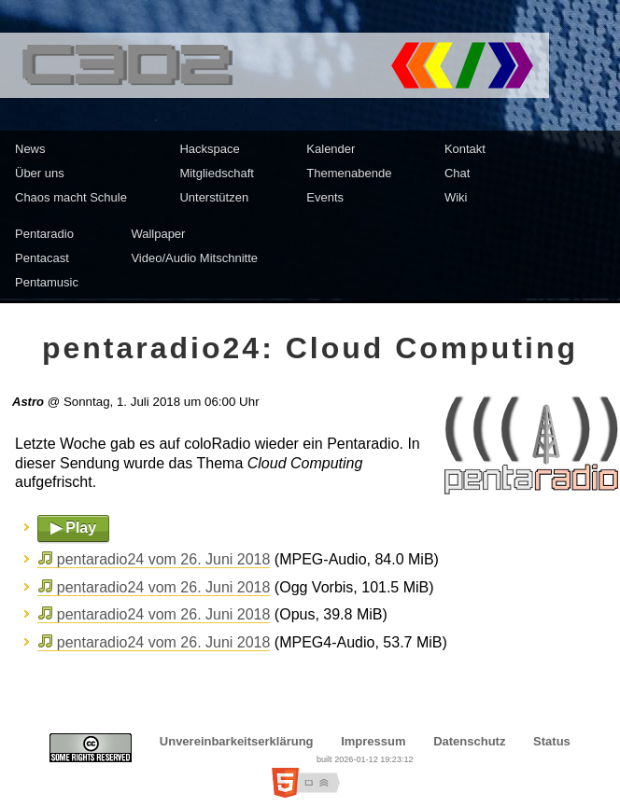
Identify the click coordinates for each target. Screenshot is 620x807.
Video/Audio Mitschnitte (194, 258)
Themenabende (348, 173)
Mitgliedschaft (216, 173)
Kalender (330, 149)
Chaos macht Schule (71, 197)
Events (325, 197)
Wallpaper (158, 234)
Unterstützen (213, 197)
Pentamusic (46, 282)
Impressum (373, 741)
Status (552, 741)
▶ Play (73, 528)
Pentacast (42, 258)
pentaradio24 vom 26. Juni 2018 (164, 559)
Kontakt (465, 149)
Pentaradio (44, 234)
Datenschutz (469, 741)
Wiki (456, 197)
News (30, 149)
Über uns (39, 173)
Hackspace (209, 149)
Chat (457, 173)
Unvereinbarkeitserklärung (237, 741)
